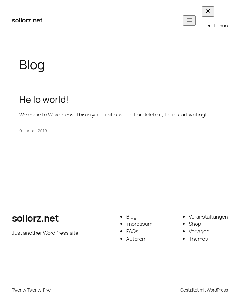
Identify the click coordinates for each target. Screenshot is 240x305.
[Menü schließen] (208, 11)
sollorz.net (27, 20)
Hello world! (44, 99)
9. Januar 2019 (33, 131)
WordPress (217, 290)
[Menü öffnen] (189, 20)
